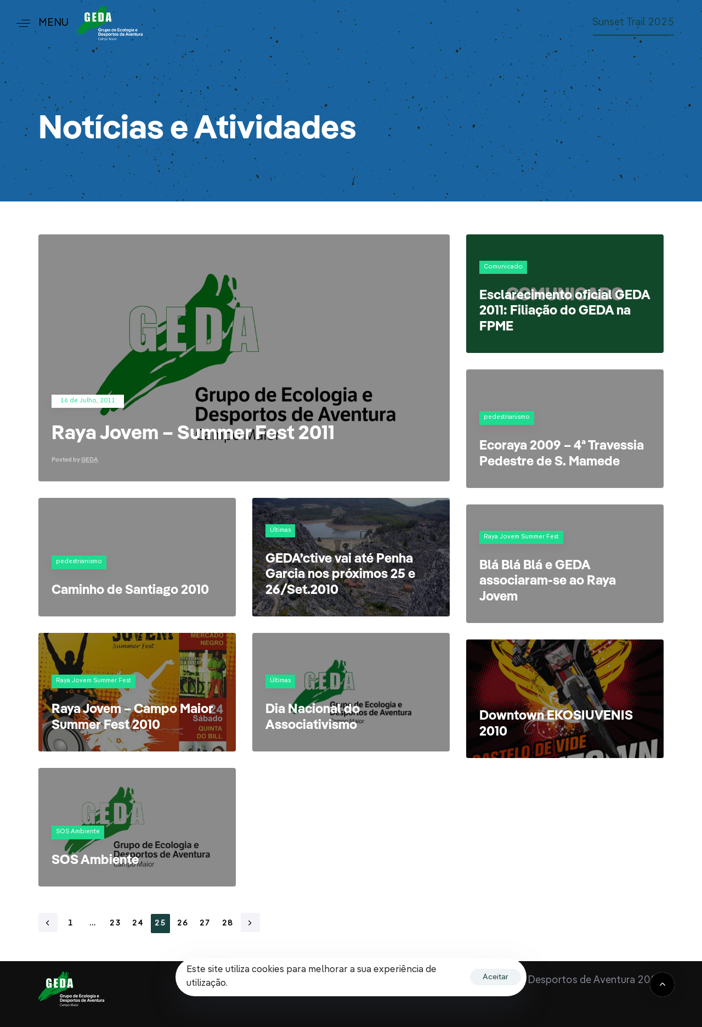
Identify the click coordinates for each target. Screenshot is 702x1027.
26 (183, 923)
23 (115, 923)
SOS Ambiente (78, 832)
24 (138, 923)
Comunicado (503, 267)
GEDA (89, 460)
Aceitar (495, 977)
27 (205, 923)
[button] (38, 23)
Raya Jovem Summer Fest (521, 537)
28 (228, 923)
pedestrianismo (507, 417)
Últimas (280, 530)
